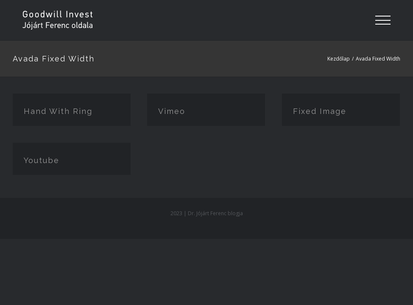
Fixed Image (319, 111)
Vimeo (171, 111)
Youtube (41, 160)
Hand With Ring (58, 111)
